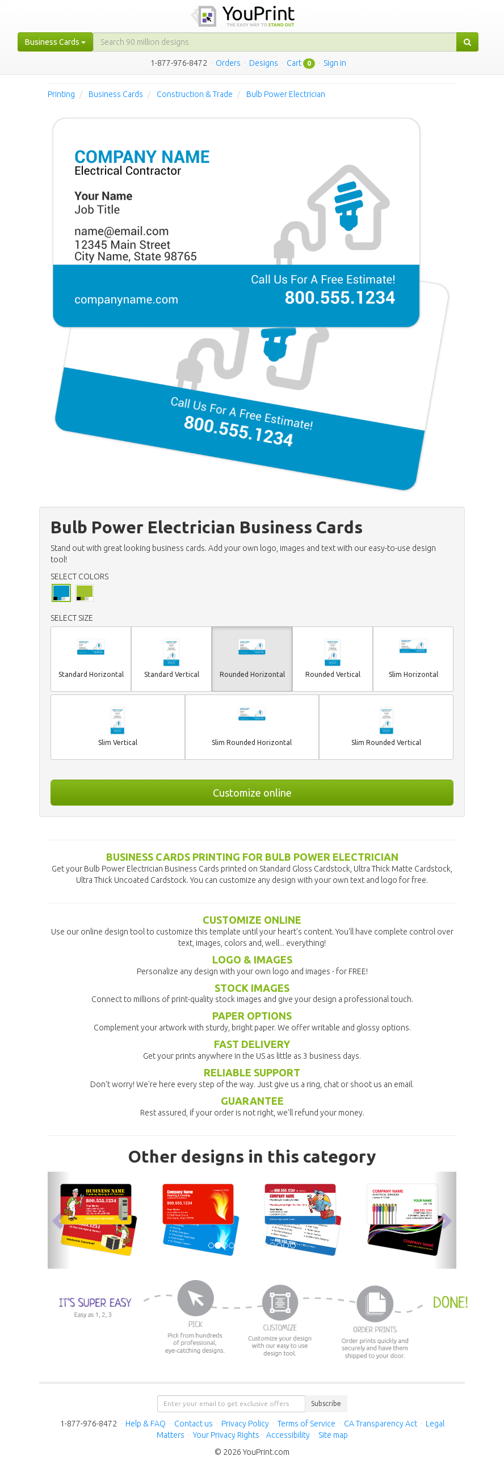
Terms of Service (306, 1423)
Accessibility (288, 1434)
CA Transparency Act (380, 1423)
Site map (333, 1434)
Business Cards (116, 94)
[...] (275, 42)
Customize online (252, 792)
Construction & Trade (195, 94)
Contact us (193, 1423)
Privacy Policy (245, 1423)
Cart (294, 63)
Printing (61, 94)
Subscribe (326, 1403)
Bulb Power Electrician (285, 94)
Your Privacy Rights (226, 1434)
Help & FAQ (145, 1423)
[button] (59, 1220)
